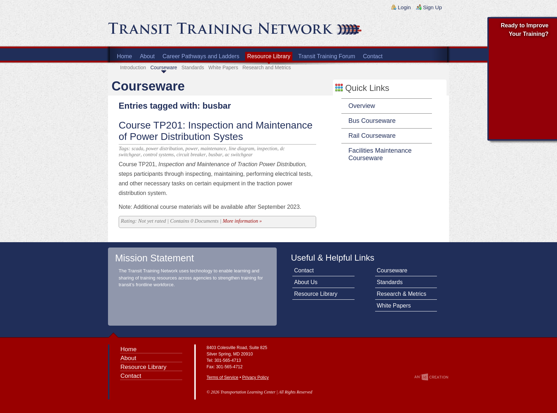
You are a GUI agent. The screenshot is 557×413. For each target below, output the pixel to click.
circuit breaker (191, 154)
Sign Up (432, 7)
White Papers (223, 67)
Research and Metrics (267, 67)
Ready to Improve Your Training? (524, 29)
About (147, 56)
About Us (306, 282)
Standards (193, 67)
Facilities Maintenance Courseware (380, 154)
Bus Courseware (372, 120)
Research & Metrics (402, 294)
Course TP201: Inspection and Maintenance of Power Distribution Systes (216, 131)
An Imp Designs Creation (431, 377)
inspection (267, 148)
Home (124, 56)
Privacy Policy (255, 377)
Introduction (133, 67)
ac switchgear (239, 154)
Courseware (163, 67)
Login (404, 7)
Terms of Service (222, 377)
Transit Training (193, 30)
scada (138, 148)
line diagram (241, 148)
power (191, 148)
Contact (373, 56)
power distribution (164, 148)
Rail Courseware (372, 135)
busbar (215, 154)
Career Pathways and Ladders (201, 56)
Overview (361, 105)
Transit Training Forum (326, 56)
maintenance (213, 148)
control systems (158, 154)
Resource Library (269, 56)
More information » (242, 221)
